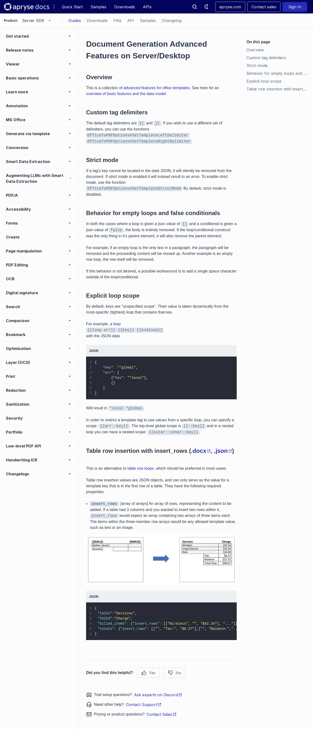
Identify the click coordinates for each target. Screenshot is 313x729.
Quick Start (72, 6)
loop (117, 324)
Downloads (124, 6)
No (174, 673)
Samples (98, 6)
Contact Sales (161, 714)
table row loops (140, 468)
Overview (255, 49)
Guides (74, 20)
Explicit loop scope (263, 81)
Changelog (171, 20)
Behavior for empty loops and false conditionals (277, 73)
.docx (201, 450)
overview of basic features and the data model (126, 94)
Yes (148, 673)
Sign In (294, 6)
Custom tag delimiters (266, 57)
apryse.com (230, 6)
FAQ (117, 20)
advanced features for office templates (156, 88)
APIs (147, 6)
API (130, 20)
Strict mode (257, 65)
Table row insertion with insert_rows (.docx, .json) (277, 89)
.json (223, 450)
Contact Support (143, 704)
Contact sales (263, 6)
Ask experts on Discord (158, 694)
